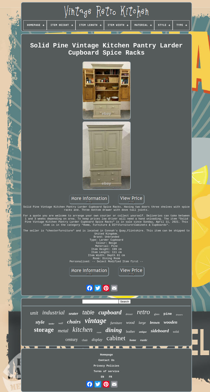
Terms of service (106, 371)
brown (155, 323)
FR (110, 376)
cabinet (115, 338)
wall (60, 323)
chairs (74, 322)
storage (44, 329)
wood (130, 322)
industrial (53, 312)
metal (63, 330)
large (142, 323)
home (133, 340)
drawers (179, 315)
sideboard (160, 330)
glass (156, 314)
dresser (129, 314)
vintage (95, 321)
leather (130, 331)
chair (85, 340)
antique (143, 331)
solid (176, 331)
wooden (170, 322)
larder (51, 323)
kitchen (82, 329)
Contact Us (106, 360)
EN (102, 376)
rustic (143, 340)
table (88, 312)
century (71, 339)
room (99, 332)
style (40, 322)
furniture (116, 323)
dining (113, 329)
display (97, 340)
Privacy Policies (106, 365)
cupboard (110, 312)
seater (73, 313)
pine (167, 314)
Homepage (106, 354)
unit (34, 313)
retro (143, 312)
